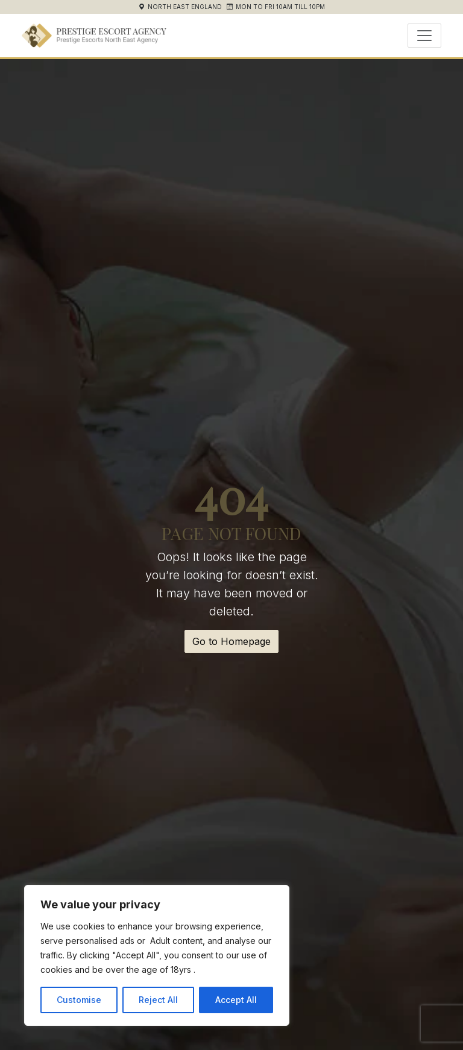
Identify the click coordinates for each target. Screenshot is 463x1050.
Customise (79, 1000)
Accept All (236, 1000)
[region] (156, 955)
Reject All (158, 1000)
